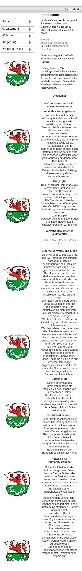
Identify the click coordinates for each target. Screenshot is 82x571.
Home (6, 21)
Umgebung (10, 42)
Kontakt (74, 9)
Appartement (10, 28)
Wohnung (8, 35)
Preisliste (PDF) (13, 48)
